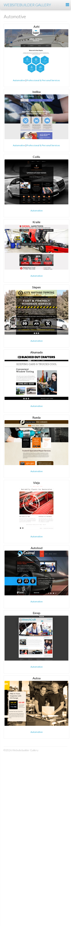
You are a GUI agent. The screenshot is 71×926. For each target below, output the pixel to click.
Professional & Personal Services (43, 80)
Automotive (19, 80)
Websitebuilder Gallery (27, 4)
